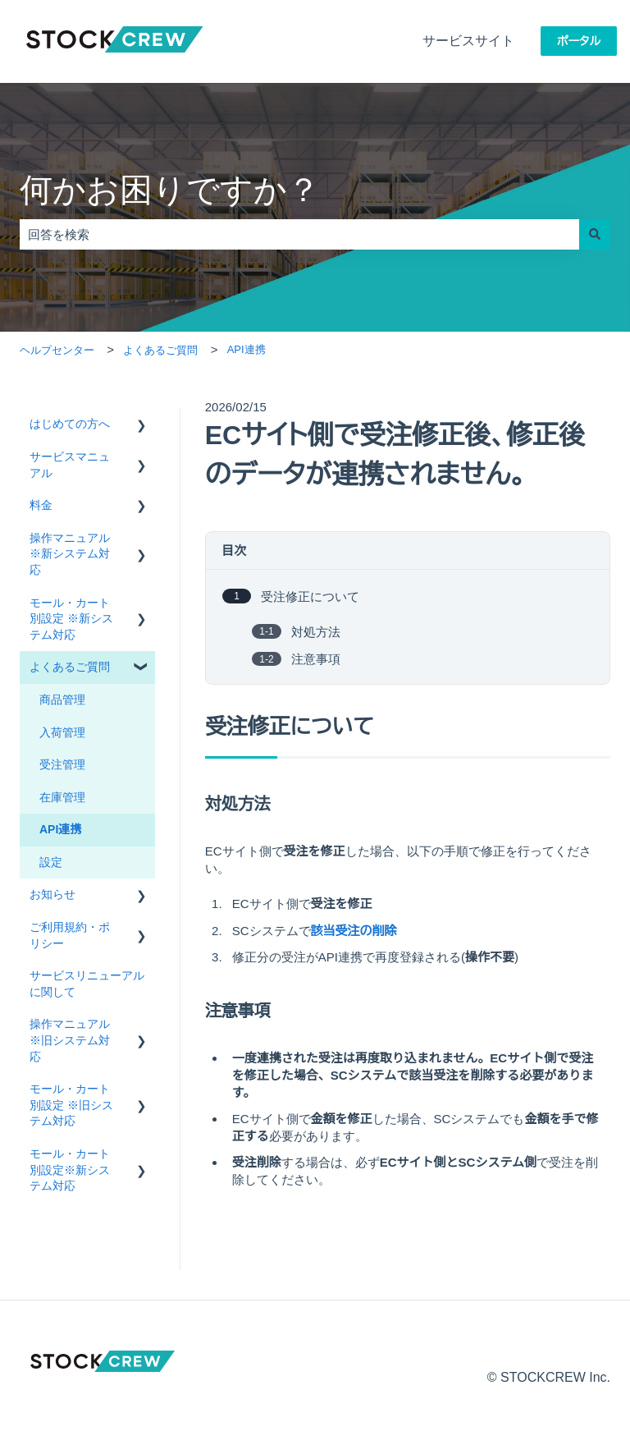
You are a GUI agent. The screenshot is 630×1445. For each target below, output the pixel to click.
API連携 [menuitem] (60, 829)
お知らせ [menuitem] (52, 894)
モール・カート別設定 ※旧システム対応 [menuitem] (71, 1104)
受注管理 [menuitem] (62, 764)
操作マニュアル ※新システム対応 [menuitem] (70, 553)
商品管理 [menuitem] (62, 699)
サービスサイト (468, 41)
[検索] (594, 234)
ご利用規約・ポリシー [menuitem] (70, 935)
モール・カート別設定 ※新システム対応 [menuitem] (71, 618)
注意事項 (315, 659)
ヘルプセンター (57, 350)
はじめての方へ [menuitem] (70, 423)
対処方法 (315, 631)
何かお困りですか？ (170, 190)
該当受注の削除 (354, 931)
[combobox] (299, 234)
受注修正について (310, 596)
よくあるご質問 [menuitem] (70, 666)
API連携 (246, 349)
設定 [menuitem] (50, 862)
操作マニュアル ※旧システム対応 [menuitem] (70, 1039)
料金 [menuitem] (41, 504)
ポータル (578, 41)
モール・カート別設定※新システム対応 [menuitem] (70, 1169)
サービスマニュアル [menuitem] (70, 464)
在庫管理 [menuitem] (62, 797)
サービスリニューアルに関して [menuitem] (87, 983)
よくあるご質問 (160, 350)
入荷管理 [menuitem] (62, 732)
